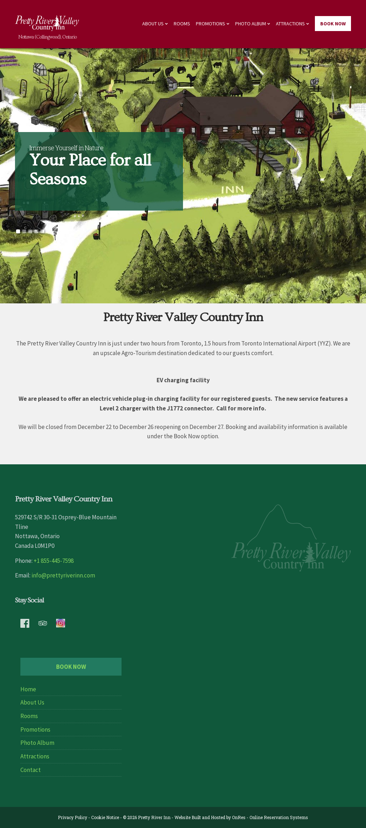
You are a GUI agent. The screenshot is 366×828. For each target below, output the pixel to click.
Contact (30, 770)
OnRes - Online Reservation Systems (270, 817)
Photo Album (250, 23)
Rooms (182, 23)
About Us (153, 23)
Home (28, 689)
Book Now (333, 23)
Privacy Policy (72, 817)
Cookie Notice (105, 817)
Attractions (290, 23)
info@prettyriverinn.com (63, 575)
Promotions (210, 23)
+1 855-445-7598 (54, 561)
